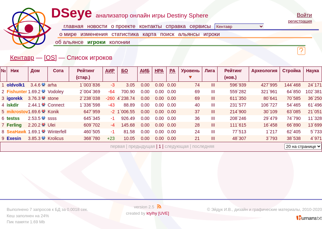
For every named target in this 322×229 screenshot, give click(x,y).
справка (176, 26)
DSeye (71, 12)
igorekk (15, 98)
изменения (94, 34)
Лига (210, 73)
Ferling (14, 125)
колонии (119, 42)
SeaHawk (16, 131)
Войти (304, 15)
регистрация (300, 21)
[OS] (50, 57)
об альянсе (69, 42)
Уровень (190, 73)
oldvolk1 (16, 84)
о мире (68, 34)
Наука (312, 73)
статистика (125, 34)
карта (149, 34)
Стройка (292, 73)
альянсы (189, 34)
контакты (150, 26)
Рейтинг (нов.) (233, 74)
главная (73, 26)
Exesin (14, 138)
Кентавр (22, 57)
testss (13, 118)
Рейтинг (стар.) (86, 74)
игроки (212, 34)
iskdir (12, 105)
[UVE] (163, 213)
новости (97, 26)
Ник (17, 70)
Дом (38, 70)
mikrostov (17, 111)
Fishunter (17, 91)
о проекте (123, 26)
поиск (167, 34)
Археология (264, 73)
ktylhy (152, 213)
